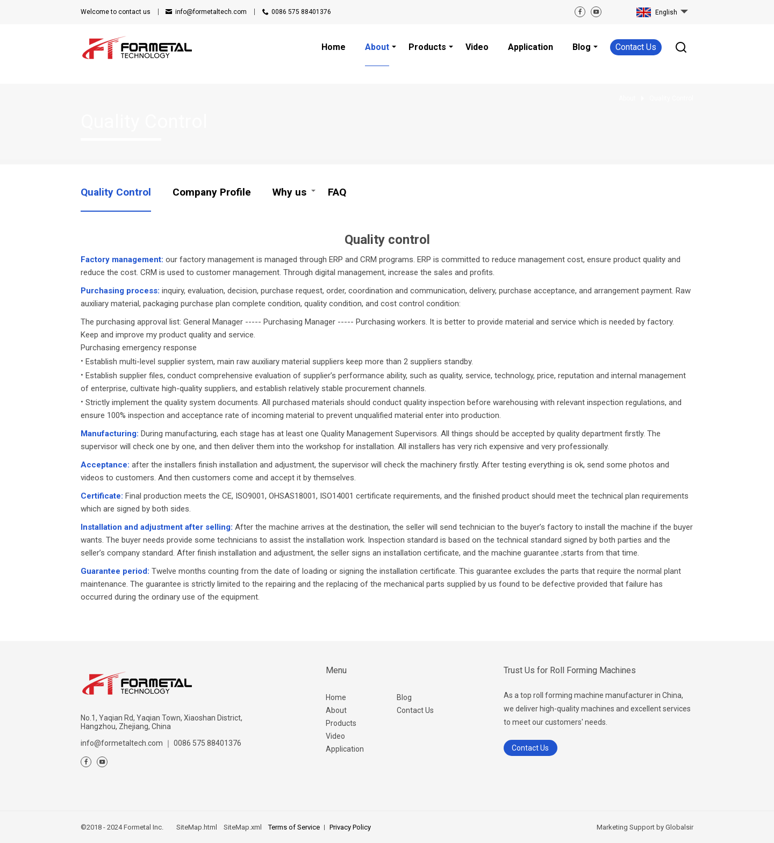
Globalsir (679, 827)
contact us (115, 12)
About (336, 710)
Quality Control (116, 192)
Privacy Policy (350, 827)
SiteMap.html (196, 827)
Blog (404, 697)
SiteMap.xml (243, 827)
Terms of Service (294, 827)
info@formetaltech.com (211, 12)
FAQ (337, 192)
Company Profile (212, 192)
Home (336, 697)
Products (341, 723)
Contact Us (635, 47)
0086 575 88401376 (301, 12)
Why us (289, 192)
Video (335, 736)
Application (345, 749)
